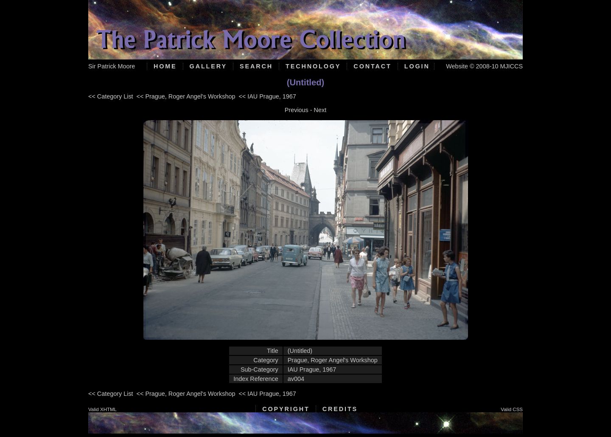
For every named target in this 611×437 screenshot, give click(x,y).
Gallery (208, 66)
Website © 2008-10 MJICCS (484, 66)
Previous (296, 110)
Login (417, 66)
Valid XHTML (102, 409)
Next (320, 110)
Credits (340, 409)
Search (256, 66)
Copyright (285, 409)
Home (165, 66)
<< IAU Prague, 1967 (267, 96)
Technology (313, 66)
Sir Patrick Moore (111, 66)
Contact (372, 66)
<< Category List (110, 96)
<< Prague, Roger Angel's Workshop (186, 96)
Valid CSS (512, 409)
